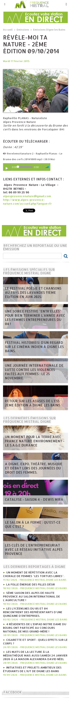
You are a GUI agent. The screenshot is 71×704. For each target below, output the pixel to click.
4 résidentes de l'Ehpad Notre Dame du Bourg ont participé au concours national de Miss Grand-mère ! (34, 627)
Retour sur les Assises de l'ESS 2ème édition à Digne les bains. (33, 403)
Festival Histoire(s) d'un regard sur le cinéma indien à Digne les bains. (34, 346)
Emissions (23, 29)
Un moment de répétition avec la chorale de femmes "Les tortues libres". (33, 574)
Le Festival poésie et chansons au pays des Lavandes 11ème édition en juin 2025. (33, 292)
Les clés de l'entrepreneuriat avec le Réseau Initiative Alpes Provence (33, 549)
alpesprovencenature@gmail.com (27, 196)
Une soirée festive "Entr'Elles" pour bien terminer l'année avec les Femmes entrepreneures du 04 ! (35, 317)
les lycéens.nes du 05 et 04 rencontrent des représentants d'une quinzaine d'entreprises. (32, 612)
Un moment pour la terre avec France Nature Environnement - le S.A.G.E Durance (34, 441)
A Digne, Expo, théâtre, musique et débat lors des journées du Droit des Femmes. (33, 468)
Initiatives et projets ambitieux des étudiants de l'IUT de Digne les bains (32, 669)
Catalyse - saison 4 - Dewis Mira (34, 499)
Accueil (8, 29)
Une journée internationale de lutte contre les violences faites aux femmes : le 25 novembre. (34, 371)
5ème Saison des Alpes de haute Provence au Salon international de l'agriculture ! (31, 596)
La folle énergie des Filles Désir (30, 584)
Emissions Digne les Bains (49, 29)
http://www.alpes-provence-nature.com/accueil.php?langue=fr (27, 201)
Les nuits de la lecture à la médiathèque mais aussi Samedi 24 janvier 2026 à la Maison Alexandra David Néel (35, 655)
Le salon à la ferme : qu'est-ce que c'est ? (33, 524)
